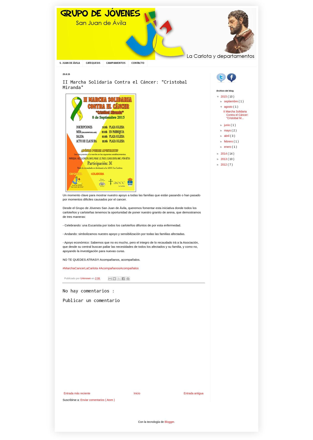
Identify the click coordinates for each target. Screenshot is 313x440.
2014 (224, 153)
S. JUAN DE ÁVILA (69, 63)
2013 (224, 159)
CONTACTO (137, 63)
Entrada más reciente (77, 393)
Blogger (169, 421)
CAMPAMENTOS (115, 63)
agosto (228, 106)
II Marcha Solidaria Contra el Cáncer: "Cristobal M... (235, 115)
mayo (228, 130)
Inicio (137, 393)
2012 (224, 164)
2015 (224, 96)
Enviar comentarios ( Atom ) (97, 400)
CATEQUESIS (93, 63)
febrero (229, 141)
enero (228, 146)
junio (227, 125)
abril (227, 135)
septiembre (231, 101)
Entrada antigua (193, 393)
